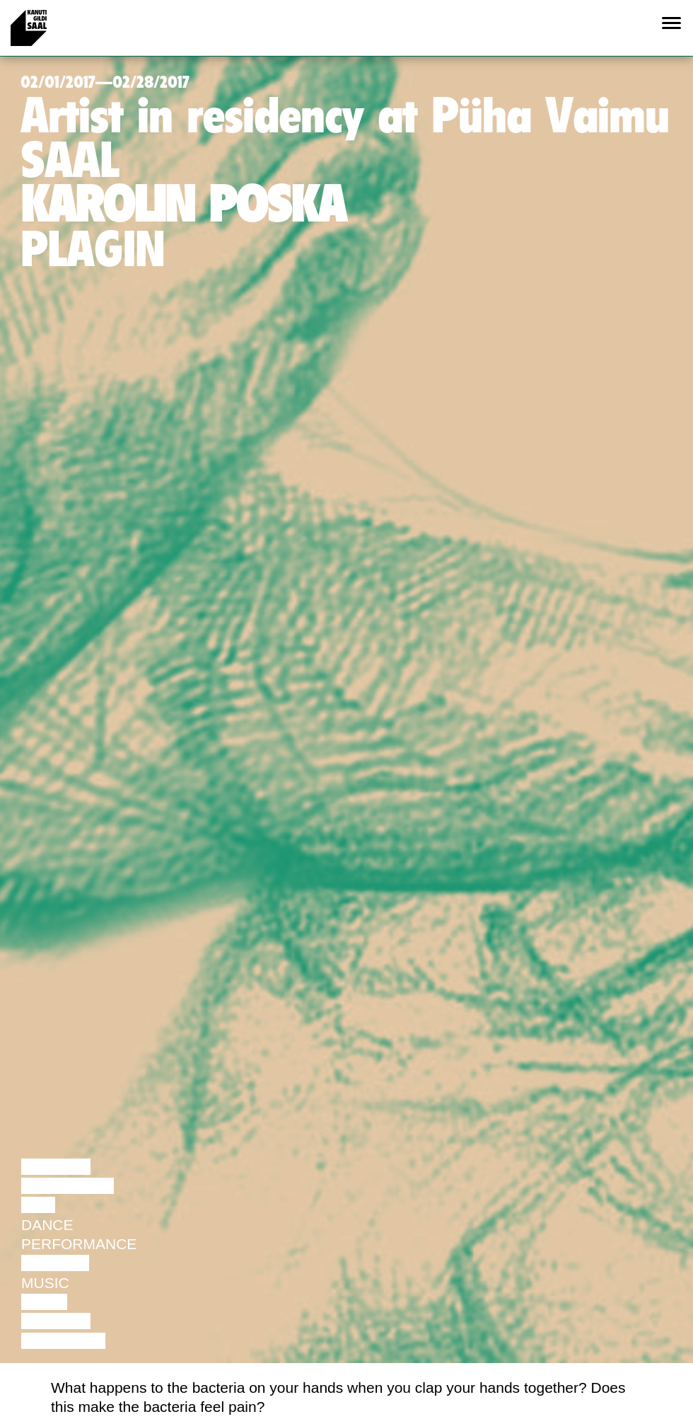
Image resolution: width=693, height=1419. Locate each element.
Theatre (55, 1263)
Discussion (67, 1186)
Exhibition (63, 1341)
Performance (78, 1244)
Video (44, 1302)
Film (38, 1205)
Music (45, 1283)
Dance (47, 1225)
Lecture (56, 1167)
